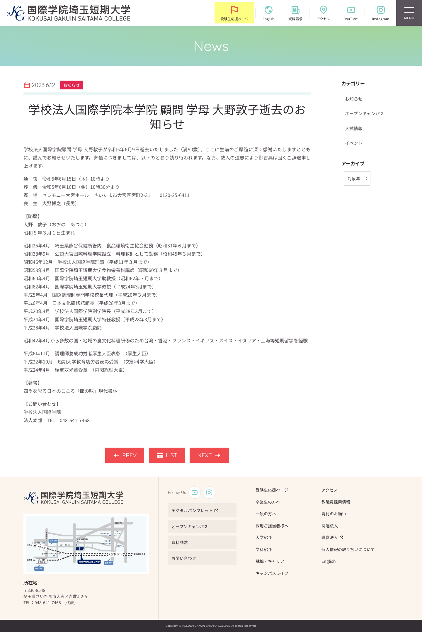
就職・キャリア (270, 561)
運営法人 (329, 537)
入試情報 (354, 128)
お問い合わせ (183, 558)
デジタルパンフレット (192, 510)
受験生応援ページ (272, 490)
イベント (354, 143)
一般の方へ (266, 514)
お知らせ (354, 99)
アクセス (329, 490)
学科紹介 (264, 549)
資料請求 (179, 542)
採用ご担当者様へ (272, 526)
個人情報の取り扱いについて (348, 549)
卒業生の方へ (268, 502)
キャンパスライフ (272, 573)
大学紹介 (264, 537)
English (328, 561)
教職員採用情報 (335, 502)
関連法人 (329, 526)
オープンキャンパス (364, 113)
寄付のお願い (333, 514)
